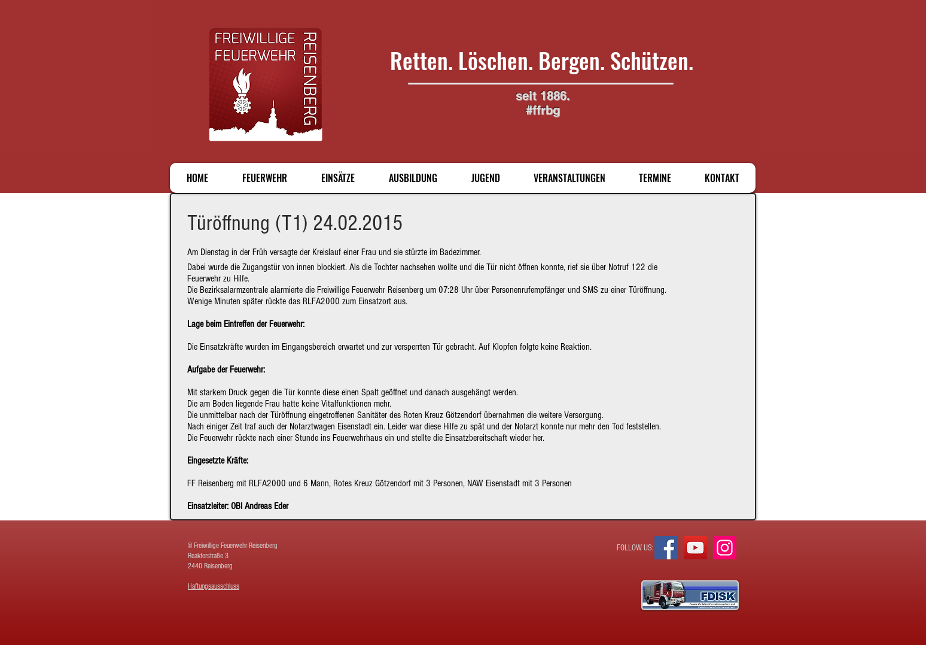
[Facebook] (666, 547)
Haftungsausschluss (213, 586)
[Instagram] (724, 547)
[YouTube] (695, 547)
